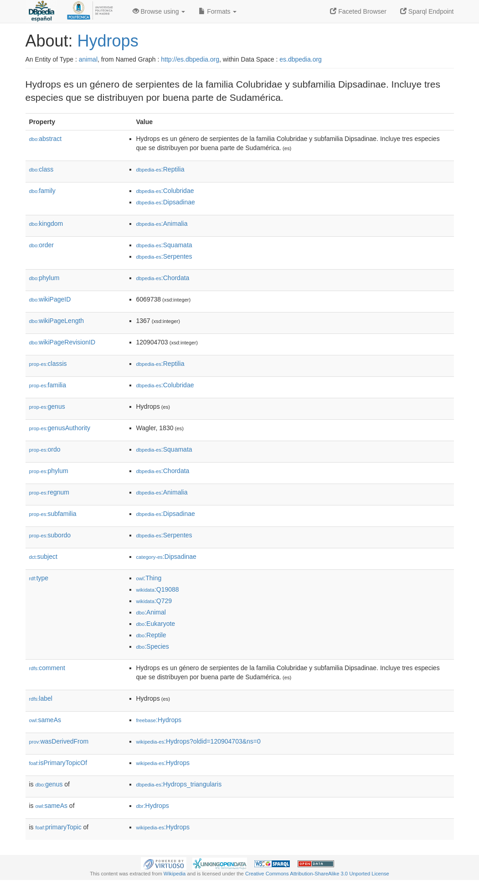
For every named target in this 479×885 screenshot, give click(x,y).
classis (48, 363)
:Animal (151, 612)
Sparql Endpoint (427, 11)
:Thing (149, 578)
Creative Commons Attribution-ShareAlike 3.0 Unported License (317, 873)
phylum (44, 277)
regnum (49, 492)
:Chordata (163, 277)
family (42, 190)
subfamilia (53, 513)
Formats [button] (218, 11)
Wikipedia (175, 873)
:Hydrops (159, 720)
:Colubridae (165, 190)
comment (47, 668)
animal (88, 59)
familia (48, 385)
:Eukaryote (155, 623)
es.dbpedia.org (300, 59)
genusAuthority (59, 428)
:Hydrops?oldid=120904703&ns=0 (198, 741)
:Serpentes (164, 256)
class (41, 169)
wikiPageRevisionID (62, 342)
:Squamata (164, 245)
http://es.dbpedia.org (190, 59)
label (40, 698)
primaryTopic (59, 827)
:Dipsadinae (165, 202)
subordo (50, 535)
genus (47, 406)
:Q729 (154, 600)
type (39, 578)
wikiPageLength (56, 320)
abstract (45, 138)
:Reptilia (160, 169)
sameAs (45, 720)
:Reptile (151, 635)
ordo (45, 449)
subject (43, 556)
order (41, 245)
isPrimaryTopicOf (58, 762)
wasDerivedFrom (59, 741)
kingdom (46, 223)
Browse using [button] (159, 11)
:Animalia (162, 223)
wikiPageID (50, 299)
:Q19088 (157, 589)
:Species (152, 646)
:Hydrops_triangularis (179, 784)
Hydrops (108, 40)
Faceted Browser (358, 11)
